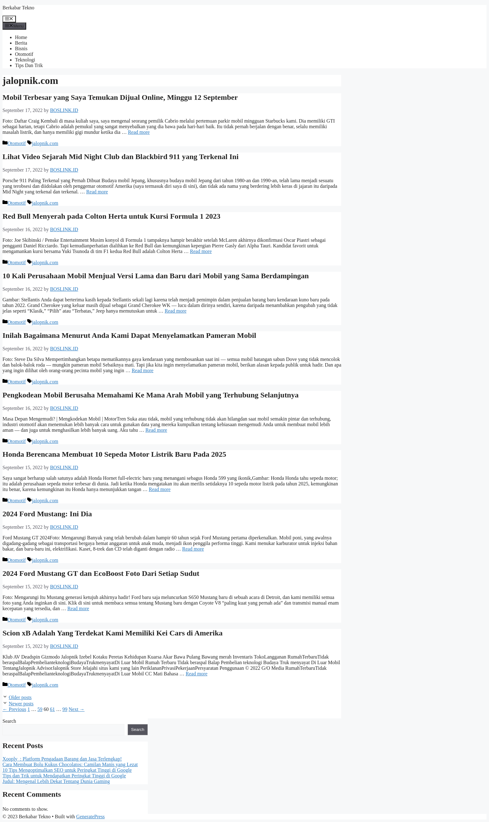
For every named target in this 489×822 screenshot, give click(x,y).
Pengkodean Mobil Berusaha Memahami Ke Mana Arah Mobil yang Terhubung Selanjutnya (150, 395)
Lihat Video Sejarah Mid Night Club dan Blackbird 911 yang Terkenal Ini (120, 157)
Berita (21, 43)
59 (39, 709)
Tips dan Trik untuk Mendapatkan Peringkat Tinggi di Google (64, 775)
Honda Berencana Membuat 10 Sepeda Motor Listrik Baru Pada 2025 (114, 454)
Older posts (20, 697)
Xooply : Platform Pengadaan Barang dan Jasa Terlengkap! (62, 758)
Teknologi (25, 59)
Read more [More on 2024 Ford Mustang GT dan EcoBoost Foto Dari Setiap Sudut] (78, 608)
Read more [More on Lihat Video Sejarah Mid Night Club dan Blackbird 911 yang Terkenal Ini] (97, 191)
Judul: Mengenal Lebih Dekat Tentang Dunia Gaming (56, 781)
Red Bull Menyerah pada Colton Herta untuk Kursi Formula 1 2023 (111, 216)
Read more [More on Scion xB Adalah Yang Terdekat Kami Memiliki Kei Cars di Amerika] (196, 673)
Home (21, 37)
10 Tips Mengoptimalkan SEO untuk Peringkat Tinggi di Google (67, 770)
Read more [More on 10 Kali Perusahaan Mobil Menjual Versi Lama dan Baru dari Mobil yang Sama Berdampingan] (175, 311)
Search (9, 721)
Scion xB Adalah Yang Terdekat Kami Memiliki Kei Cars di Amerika (112, 633)
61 (52, 709)
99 (64, 709)
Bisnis (21, 48)
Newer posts (21, 703)
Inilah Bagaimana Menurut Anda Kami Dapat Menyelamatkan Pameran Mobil (129, 335)
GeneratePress (90, 816)
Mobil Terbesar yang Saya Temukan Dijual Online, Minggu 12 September (120, 97)
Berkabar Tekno (18, 7)
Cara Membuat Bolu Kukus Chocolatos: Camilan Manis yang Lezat (70, 764)
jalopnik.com (45, 143)
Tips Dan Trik (29, 65)
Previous (14, 709)
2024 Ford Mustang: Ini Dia (47, 514)
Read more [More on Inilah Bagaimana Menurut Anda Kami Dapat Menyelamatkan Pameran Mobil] (142, 370)
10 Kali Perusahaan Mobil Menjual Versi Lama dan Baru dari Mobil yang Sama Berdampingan (155, 276)
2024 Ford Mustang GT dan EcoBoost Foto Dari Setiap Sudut (100, 573)
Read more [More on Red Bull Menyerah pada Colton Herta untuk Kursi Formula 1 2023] (201, 251)
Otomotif (24, 54)
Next (77, 709)
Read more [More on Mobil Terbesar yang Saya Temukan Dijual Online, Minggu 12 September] (139, 132)
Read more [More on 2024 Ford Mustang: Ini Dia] (193, 549)
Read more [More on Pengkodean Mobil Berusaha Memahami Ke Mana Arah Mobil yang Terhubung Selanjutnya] (156, 430)
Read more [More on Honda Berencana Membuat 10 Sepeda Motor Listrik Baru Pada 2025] (160, 489)
